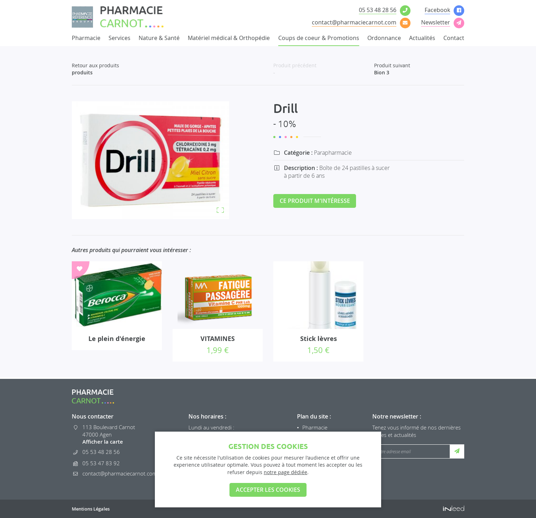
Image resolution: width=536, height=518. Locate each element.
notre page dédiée (285, 472)
